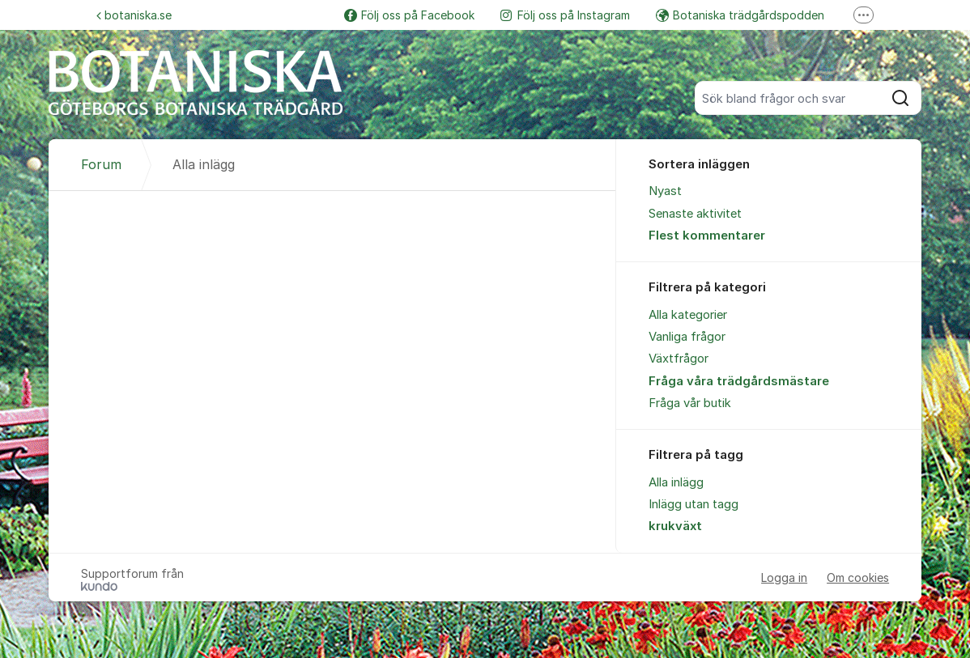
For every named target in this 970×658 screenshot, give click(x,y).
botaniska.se (134, 15)
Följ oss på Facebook (409, 15)
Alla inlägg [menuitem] (676, 482)
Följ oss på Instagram (565, 15)
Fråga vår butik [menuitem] (690, 403)
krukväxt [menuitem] (675, 526)
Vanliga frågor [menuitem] (687, 336)
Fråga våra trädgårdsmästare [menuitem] (739, 381)
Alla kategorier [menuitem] (688, 315)
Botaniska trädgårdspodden (740, 15)
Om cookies (858, 577)
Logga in (784, 577)
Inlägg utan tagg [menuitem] (693, 504)
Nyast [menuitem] (665, 191)
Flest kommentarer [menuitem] (707, 235)
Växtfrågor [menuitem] (678, 358)
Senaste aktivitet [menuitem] (695, 213)
